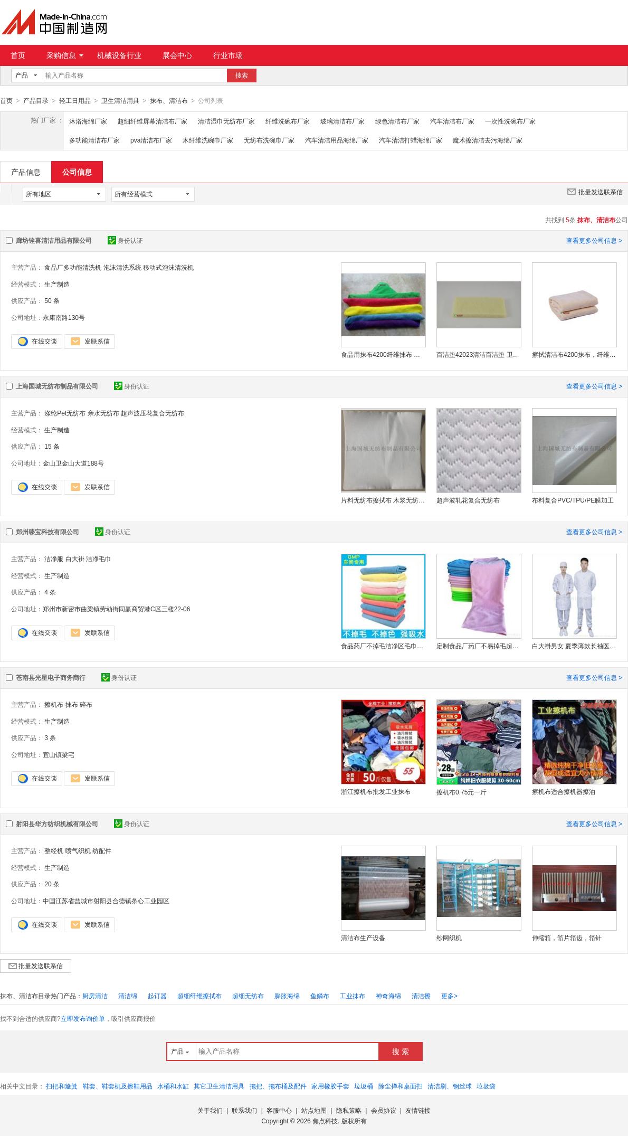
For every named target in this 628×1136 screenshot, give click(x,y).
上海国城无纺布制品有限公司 (57, 386)
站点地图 (314, 1110)
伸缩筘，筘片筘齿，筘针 (567, 937)
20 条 (52, 883)
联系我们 (244, 1110)
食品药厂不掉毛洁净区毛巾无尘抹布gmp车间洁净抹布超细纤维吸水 (383, 645)
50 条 (52, 300)
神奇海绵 (388, 995)
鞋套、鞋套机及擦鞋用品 (118, 1086)
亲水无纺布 (103, 412)
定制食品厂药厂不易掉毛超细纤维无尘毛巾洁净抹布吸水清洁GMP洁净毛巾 (478, 645)
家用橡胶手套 (330, 1086)
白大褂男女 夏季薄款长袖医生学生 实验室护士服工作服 (574, 645)
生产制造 (57, 284)
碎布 (86, 704)
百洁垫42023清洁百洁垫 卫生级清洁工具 (478, 354)
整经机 (53, 850)
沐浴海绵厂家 (88, 121)
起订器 (157, 995)
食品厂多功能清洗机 (72, 267)
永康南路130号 (64, 317)
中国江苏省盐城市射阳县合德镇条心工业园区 (106, 900)
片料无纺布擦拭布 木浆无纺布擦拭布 (383, 500)
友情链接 (418, 1110)
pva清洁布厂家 (151, 140)
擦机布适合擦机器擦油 (563, 791)
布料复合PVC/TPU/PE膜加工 (573, 500)
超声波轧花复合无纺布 (468, 500)
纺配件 (101, 850)
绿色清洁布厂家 (397, 121)
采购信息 (64, 55)
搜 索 (400, 1051)
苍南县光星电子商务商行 (50, 677)
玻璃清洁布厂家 (342, 121)
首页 (18, 55)
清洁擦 (421, 995)
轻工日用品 (75, 101)
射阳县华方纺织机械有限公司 (57, 823)
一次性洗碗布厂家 (510, 121)
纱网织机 (449, 937)
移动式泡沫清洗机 (168, 267)
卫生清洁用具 (120, 101)
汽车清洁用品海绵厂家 (336, 140)
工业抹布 (352, 995)
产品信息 (26, 171)
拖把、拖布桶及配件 (278, 1086)
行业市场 (228, 55)
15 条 (52, 446)
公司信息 (77, 171)
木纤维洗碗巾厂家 (208, 140)
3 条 (50, 737)
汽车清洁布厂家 (452, 121)
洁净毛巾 (98, 558)
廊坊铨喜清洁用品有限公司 (54, 240)
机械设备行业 (119, 55)
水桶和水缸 (173, 1086)
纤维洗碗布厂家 (287, 121)
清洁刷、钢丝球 (449, 1086)
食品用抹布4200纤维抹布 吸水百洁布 (383, 354)
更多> (449, 995)
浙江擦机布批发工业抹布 (376, 791)
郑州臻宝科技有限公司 (47, 531)
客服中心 (279, 1110)
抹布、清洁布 (169, 101)
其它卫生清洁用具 (219, 1086)
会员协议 (383, 1110)
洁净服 (53, 558)
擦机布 (53, 704)
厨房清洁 (95, 995)
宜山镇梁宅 (58, 754)
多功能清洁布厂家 (94, 140)
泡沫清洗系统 (122, 267)
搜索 (241, 75)
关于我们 (210, 1110)
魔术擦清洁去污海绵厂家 (487, 140)
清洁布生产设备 (363, 937)
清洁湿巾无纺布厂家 (226, 121)
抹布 (71, 704)
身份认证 (125, 240)
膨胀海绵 (287, 995)
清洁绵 (127, 995)
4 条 (50, 591)
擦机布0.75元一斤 (461, 792)
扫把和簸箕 (62, 1086)
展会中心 (177, 55)
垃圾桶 (363, 1086)
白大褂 (74, 558)
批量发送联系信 (595, 191)
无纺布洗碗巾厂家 (269, 140)
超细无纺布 (248, 995)
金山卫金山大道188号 (73, 463)
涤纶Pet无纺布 (64, 412)
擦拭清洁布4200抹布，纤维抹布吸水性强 (574, 354)
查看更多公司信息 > (594, 240)
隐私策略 (348, 1110)
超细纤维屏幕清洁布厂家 (152, 121)
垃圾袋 (486, 1086)
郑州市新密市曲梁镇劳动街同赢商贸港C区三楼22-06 (116, 608)
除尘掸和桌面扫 (400, 1086)
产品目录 (36, 101)
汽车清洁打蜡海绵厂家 (410, 140)
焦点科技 (325, 1120)
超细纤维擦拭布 (199, 995)
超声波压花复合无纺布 (152, 412)
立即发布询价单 (83, 1018)
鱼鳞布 (319, 995)
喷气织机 (78, 850)
